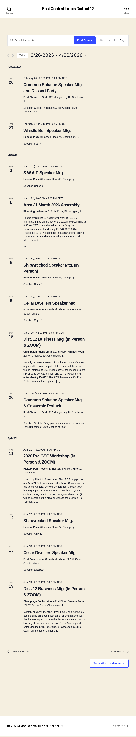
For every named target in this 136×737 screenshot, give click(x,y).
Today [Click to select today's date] (22, 55)
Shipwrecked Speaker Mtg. (48, 520)
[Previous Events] (8, 56)
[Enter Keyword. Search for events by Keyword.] (41, 40)
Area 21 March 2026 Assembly (51, 205)
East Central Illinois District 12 (68, 9)
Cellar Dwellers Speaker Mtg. (49, 303)
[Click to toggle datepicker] (58, 55)
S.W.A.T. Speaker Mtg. (43, 173)
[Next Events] (13, 56)
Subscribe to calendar (107, 664)
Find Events (84, 40)
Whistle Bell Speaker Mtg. (47, 130)
